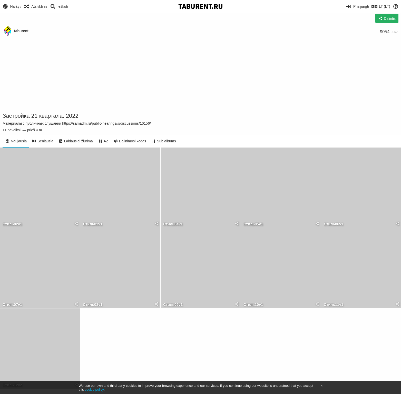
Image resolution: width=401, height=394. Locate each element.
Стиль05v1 (253, 224)
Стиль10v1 (253, 305)
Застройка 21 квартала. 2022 (41, 116)
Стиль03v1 (92, 224)
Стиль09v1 (173, 305)
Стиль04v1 (173, 224)
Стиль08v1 (92, 305)
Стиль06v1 (333, 224)
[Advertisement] (201, 75)
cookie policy (94, 389)
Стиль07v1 (12, 305)
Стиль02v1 (12, 224)
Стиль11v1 (333, 305)
